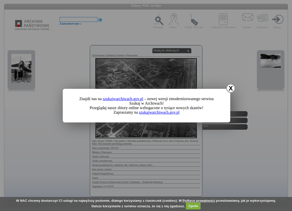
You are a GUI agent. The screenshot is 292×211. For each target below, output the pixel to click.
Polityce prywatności (199, 200)
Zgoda (193, 206)
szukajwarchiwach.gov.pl (123, 99)
